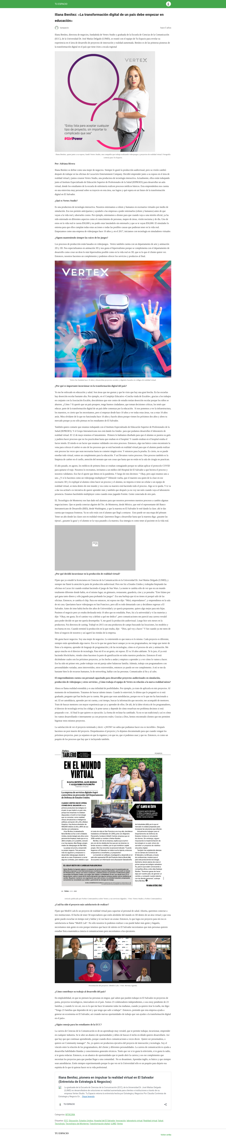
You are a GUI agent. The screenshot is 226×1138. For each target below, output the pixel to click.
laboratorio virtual (135, 1120)
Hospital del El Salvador (104, 1120)
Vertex (120, 1124)
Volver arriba (166, 1135)
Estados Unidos (86, 1120)
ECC (66, 1120)
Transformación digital (100, 1124)
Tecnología (60, 1124)
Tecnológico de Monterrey (77, 1124)
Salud (160, 1120)
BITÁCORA (70, 1114)
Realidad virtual (150, 1120)
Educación (73, 1120)
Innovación (121, 1120)
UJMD (113, 1124)
